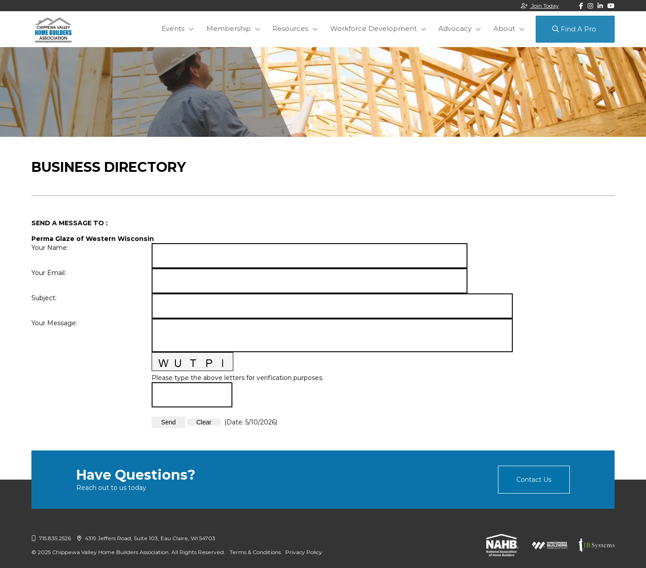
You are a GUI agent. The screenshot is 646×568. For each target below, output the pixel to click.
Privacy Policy (303, 552)
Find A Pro (574, 29)
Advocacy (459, 28)
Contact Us (533, 480)
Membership (245, 28)
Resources (303, 28)
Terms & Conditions (255, 552)
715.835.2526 (51, 538)
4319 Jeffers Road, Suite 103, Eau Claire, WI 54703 (146, 538)
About (505, 28)
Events (193, 28)
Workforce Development (382, 28)
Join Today (540, 5)
